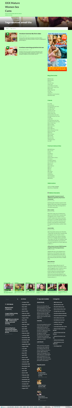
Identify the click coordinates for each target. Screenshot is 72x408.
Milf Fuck (49, 168)
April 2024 (24, 309)
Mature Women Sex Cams (53, 129)
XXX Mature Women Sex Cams (12, 6)
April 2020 (24, 329)
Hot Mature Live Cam (59, 320)
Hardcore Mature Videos (53, 157)
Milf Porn (49, 170)
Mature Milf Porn (51, 128)
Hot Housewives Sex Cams (53, 114)
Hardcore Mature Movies (60, 313)
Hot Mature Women (52, 160)
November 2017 (26, 381)
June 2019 (24, 351)
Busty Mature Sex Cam (60, 309)
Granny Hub (50, 84)
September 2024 (26, 304)
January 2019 (25, 362)
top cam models (44, 299)
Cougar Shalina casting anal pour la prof (11, 314)
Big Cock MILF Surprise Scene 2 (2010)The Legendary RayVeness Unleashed (56, 198)
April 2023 (24, 322)
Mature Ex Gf (50, 163)
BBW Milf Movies (51, 149)
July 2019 (24, 348)
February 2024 (25, 313)
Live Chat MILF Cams (52, 161)
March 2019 (25, 357)
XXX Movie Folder (51, 95)
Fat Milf (49, 152)
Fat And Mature (51, 105)
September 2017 (26, 386)
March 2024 (25, 311)
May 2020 (24, 326)
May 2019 (24, 353)
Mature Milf (50, 127)
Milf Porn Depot (51, 134)
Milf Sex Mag (50, 135)
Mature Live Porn (51, 125)
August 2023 (25, 318)
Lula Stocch (40, 342)
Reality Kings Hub (51, 89)
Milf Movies (50, 132)
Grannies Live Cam (51, 110)
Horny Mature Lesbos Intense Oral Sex (42, 398)
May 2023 (24, 320)
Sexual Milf (50, 172)
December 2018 (26, 364)
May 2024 (24, 306)
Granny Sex (50, 156)
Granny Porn (50, 154)
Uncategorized (58, 346)
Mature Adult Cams (52, 123)
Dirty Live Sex (50, 150)
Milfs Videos (50, 171)
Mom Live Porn (51, 138)
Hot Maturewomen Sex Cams (54, 116)
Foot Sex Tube (51, 83)
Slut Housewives (51, 175)
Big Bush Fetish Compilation (9, 308)
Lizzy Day (39, 320)
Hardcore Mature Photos (60, 315)
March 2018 (25, 373)
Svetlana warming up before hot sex (31, 47)
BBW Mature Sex (58, 302)
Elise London (51, 210)
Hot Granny (50, 158)
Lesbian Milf (50, 118)
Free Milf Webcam (51, 107)
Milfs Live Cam (50, 136)
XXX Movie (10, 304)
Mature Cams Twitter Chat (53, 87)
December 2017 (26, 379)
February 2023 (25, 324)
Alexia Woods (40, 302)
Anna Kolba (51, 228)
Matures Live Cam (51, 131)
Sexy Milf (49, 141)
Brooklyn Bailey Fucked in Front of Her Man (42, 374)
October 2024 (25, 302)
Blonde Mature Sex (58, 304)
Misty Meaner (51, 261)
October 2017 (25, 384)
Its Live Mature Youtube (53, 85)
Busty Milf (50, 103)
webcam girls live (51, 176)
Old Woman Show (51, 139)
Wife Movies (50, 178)
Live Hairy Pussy (58, 324)
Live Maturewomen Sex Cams (54, 121)
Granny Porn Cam (51, 112)
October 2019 (25, 342)
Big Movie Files (51, 80)
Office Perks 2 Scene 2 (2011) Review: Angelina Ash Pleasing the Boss (57, 247)
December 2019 (26, 337)
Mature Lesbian (51, 124)
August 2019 (25, 346)
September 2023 (26, 315)
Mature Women (51, 165)
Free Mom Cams (51, 109)
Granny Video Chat (52, 113)
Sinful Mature (50, 174)
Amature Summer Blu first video (30, 34)
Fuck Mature (50, 153)
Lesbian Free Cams (59, 322)
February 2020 (25, 333)
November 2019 (26, 340)
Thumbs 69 (50, 92)
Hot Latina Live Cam (59, 318)
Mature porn (50, 164)
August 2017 (25, 388)
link (71, 387)
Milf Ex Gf (50, 167)
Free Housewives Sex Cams (53, 106)
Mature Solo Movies (59, 340)
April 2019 (24, 355)
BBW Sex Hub (50, 78)
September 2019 (26, 344)
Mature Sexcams (54, 193)
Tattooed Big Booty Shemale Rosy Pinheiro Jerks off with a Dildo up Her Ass (11, 330)
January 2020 (25, 335)
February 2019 (25, 359)
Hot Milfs (49, 117)
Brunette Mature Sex (59, 306)
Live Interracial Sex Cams (60, 326)
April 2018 (24, 370)
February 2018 (25, 375)
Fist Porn (49, 81)
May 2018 (24, 368)
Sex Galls (49, 91)
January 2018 (25, 377)
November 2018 (26, 366)
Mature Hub (50, 88)
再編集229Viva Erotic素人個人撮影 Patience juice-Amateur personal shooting (11, 321)
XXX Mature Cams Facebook (53, 94)
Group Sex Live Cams (59, 311)
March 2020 (25, 331)
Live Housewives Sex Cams (53, 120)
